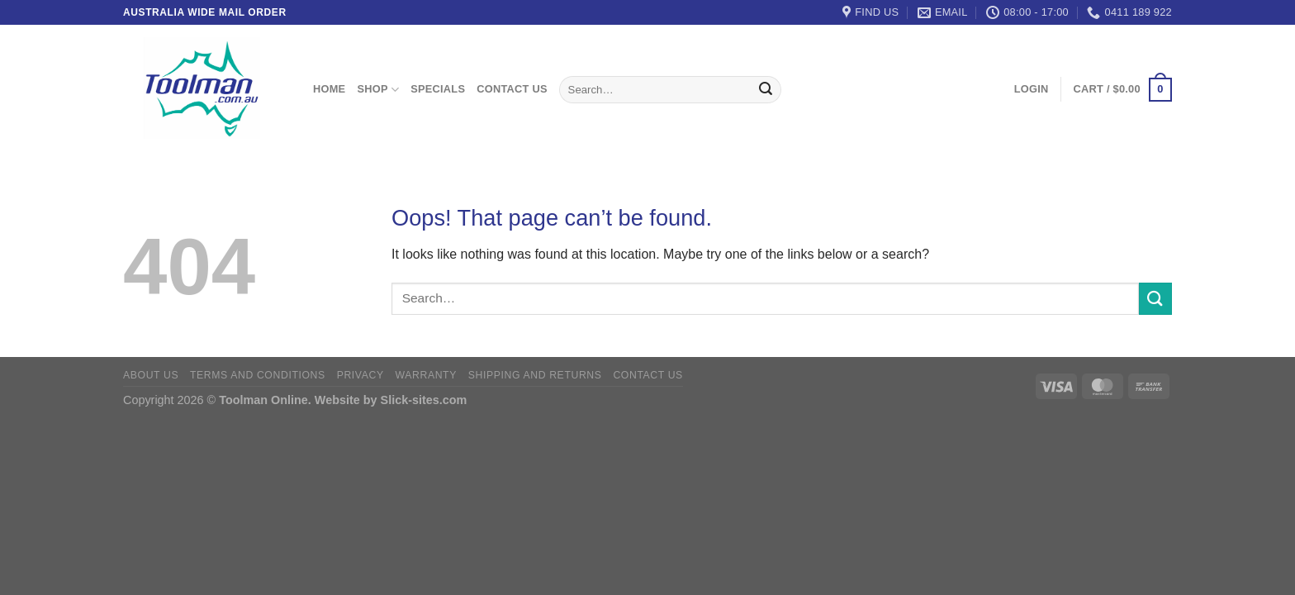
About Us (150, 375)
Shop (378, 90)
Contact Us (512, 89)
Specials (437, 89)
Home (329, 89)
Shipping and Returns (535, 375)
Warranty (426, 375)
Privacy (360, 375)
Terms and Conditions (257, 375)
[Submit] (766, 90)
